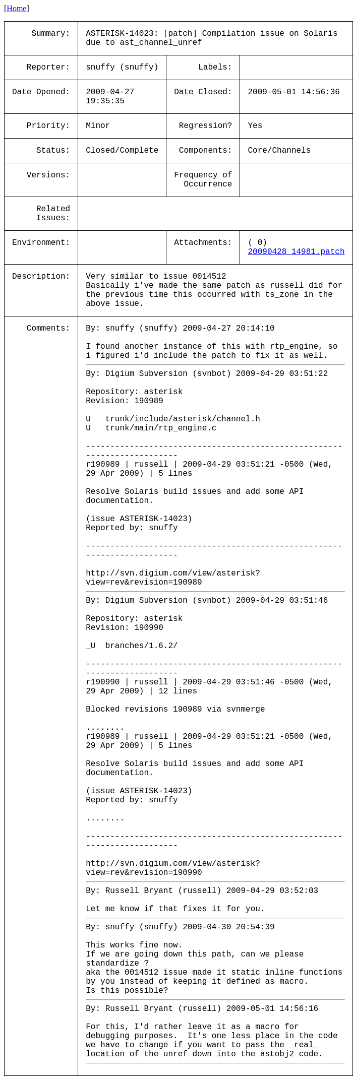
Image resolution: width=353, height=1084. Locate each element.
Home (16, 8)
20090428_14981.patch (296, 252)
